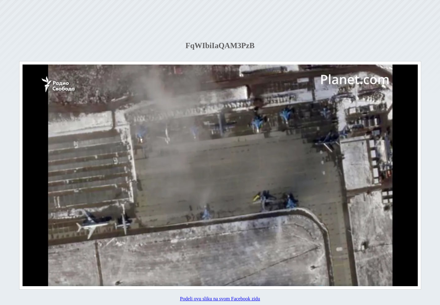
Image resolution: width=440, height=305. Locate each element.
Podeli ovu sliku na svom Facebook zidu (220, 298)
